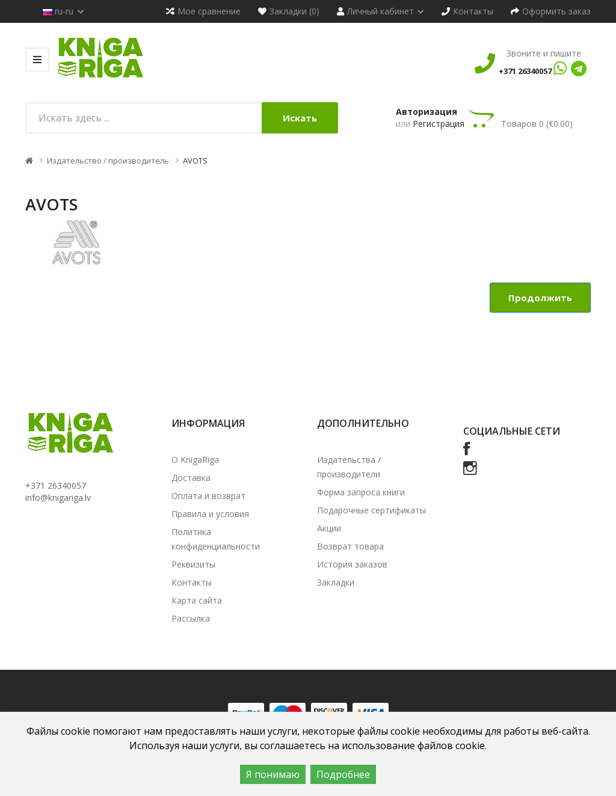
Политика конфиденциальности (215, 539)
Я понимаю (273, 774)
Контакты (191, 582)
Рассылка (190, 618)
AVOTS (195, 160)
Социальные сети (511, 431)
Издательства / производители (349, 467)
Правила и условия (210, 513)
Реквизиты (193, 564)
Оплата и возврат (208, 495)
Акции (329, 528)
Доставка (191, 477)
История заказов (352, 564)
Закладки (335, 582)
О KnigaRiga (195, 459)
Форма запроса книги (361, 492)
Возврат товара (350, 546)
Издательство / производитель (108, 160)
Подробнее (343, 774)
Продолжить (540, 298)
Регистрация (438, 123)
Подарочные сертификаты (371, 510)
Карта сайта (196, 600)
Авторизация (426, 111)
